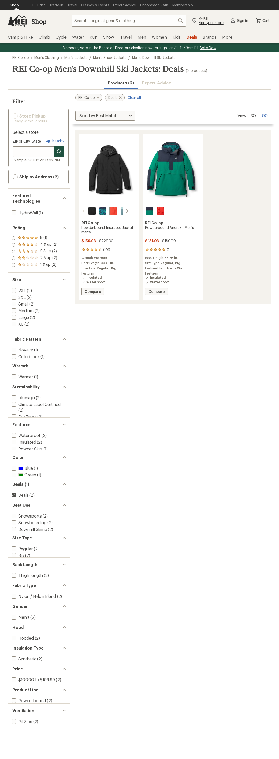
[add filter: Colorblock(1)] (25, 356)
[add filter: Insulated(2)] (23, 459)
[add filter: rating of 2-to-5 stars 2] (34, 258)
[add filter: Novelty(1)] (22, 349)
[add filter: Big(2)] (17, 596)
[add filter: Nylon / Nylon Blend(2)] (33, 648)
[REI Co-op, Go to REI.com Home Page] (17, 20)
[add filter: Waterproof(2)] (25, 453)
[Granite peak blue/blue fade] (118, 211)
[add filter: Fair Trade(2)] (23, 427)
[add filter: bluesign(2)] (23, 408)
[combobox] (129, 21)
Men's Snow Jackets (109, 57)
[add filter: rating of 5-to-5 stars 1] (34, 238)
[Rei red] (107, 211)
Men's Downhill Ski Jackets (153, 57)
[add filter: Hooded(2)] (22, 700)
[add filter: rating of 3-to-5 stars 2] (34, 251)
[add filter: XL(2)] (17, 324)
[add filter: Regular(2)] (22, 590)
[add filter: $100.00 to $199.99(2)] (33, 751)
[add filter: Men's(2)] (20, 674)
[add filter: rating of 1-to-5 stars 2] (34, 265)
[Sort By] (105, 116)
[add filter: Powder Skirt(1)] (27, 466)
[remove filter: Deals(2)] (19, 524)
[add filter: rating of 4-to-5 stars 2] (34, 244)
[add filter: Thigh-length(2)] (27, 622)
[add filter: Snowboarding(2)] (28, 557)
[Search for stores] (59, 151)
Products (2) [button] (121, 82)
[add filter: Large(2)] (20, 317)
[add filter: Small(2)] (19, 303)
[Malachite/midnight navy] (149, 211)
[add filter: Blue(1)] (22, 492)
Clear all (134, 97)
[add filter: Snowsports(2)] (26, 550)
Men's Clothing (46, 57)
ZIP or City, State (27, 141)
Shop (38, 21)
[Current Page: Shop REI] (17, 5)
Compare (94, 292)
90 (265, 115)
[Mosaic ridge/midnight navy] (96, 211)
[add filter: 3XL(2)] (18, 297)
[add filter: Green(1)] (23, 499)
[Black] (85, 211)
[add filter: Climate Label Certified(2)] (36, 414)
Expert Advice (156, 82)
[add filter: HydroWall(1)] (24, 212)
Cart (262, 21)
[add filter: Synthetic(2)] (23, 725)
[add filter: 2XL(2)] (18, 290)
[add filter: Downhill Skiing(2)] (29, 564)
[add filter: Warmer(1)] (22, 382)
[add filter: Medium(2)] (22, 310)
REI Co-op (20, 57)
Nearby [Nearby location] (54, 141)
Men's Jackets (75, 57)
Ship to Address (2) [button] (36, 176)
